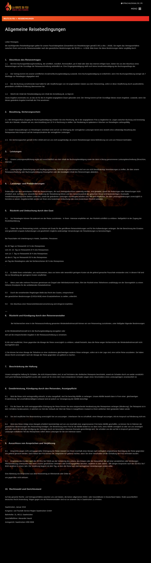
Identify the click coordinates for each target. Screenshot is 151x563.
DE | (138, 3)
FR (141, 3)
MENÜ (136, 8)
